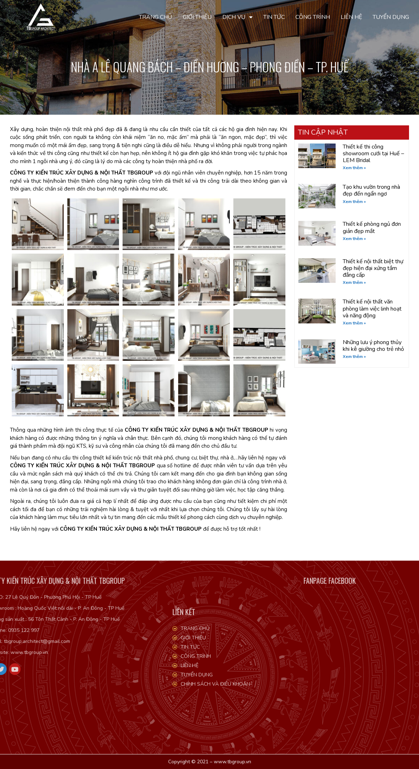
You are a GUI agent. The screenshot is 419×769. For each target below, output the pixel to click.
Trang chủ (155, 17)
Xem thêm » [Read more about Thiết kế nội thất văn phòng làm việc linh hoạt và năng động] (354, 323)
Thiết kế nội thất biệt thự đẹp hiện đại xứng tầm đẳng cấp (373, 268)
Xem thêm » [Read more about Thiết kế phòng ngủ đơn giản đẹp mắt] (354, 238)
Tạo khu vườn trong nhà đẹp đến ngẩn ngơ (371, 190)
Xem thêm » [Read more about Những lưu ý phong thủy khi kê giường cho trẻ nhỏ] (354, 356)
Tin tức (274, 17)
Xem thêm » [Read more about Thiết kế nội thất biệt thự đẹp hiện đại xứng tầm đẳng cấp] (354, 282)
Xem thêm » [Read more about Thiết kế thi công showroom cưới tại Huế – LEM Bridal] (354, 168)
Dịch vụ (237, 17)
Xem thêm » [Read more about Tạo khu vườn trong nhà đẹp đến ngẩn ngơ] (354, 201)
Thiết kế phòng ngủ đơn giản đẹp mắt (372, 227)
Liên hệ (351, 17)
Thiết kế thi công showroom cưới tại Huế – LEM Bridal (373, 153)
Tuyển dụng (391, 17)
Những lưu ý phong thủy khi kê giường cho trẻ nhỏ (373, 345)
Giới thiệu (197, 17)
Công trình (312, 17)
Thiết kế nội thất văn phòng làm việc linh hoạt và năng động (372, 308)
